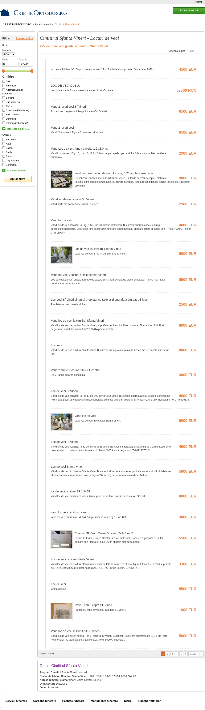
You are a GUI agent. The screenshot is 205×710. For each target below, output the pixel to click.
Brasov (9, 156)
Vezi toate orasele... (17, 170)
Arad (8, 143)
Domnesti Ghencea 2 (17, 123)
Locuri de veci (43, 24)
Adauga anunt (189, 10)
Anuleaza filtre (24, 38)
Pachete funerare (73, 700)
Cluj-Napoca (12, 160)
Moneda (6, 50)
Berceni (10, 98)
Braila (9, 152)
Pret (191, 51)
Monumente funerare (104, 700)
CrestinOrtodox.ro (17, 24)
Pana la (23, 59)
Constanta (11, 164)
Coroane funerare (44, 700)
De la (5, 59)
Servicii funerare (16, 700)
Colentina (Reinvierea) (17, 110)
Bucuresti (11, 139)
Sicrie (127, 700)
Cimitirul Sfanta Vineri (67, 24)
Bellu (8, 81)
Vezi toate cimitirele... (18, 129)
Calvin (9, 106)
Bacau (9, 148)
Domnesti (11, 118)
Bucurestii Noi (13, 102)
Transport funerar (149, 700)
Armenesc (11, 85)
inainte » (194, 654)
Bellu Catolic (12, 114)
